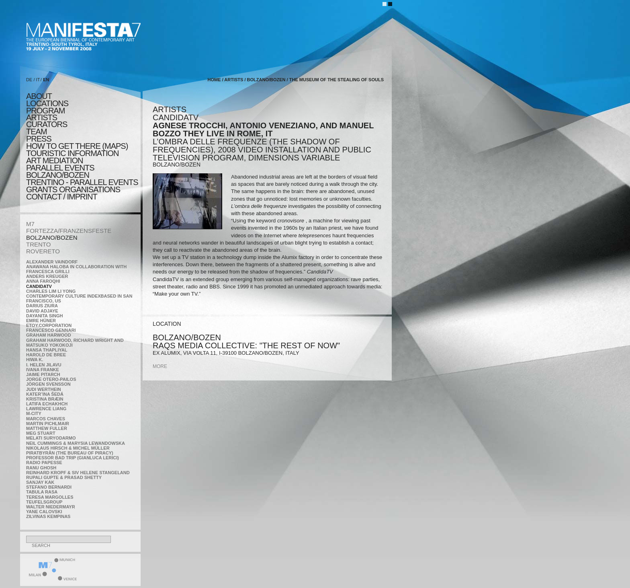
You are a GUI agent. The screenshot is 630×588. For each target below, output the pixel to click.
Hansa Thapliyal (46, 349)
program (45, 110)
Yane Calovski (44, 511)
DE (29, 79)
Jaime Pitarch (43, 374)
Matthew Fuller (46, 428)
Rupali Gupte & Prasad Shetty (64, 477)
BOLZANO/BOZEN (52, 237)
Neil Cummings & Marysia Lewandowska (75, 443)
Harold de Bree (46, 354)
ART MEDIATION (54, 160)
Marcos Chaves (45, 418)
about (39, 96)
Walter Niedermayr (50, 506)
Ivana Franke (42, 369)
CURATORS (46, 124)
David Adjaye (42, 310)
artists (41, 117)
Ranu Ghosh (41, 467)
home (214, 79)
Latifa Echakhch (47, 403)
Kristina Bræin (44, 399)
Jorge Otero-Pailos (51, 379)
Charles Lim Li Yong (51, 291)
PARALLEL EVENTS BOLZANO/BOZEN (60, 171)
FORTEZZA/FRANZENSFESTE (68, 230)
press (38, 138)
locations (47, 103)
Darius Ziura (42, 305)
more (160, 366)
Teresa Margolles (50, 497)
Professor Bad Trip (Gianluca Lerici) (72, 457)
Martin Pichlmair (47, 423)
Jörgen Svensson (48, 384)
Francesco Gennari (51, 330)
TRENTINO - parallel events (82, 182)
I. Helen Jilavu (43, 364)
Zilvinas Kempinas (48, 516)
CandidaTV (39, 286)
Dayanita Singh (44, 315)
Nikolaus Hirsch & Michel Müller (68, 448)
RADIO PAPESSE (44, 462)
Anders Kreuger (47, 276)
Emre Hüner (41, 320)
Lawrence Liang (46, 408)
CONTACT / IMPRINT (61, 196)
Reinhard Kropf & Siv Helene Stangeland (78, 472)
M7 (30, 223)
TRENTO (38, 244)
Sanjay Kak (40, 482)
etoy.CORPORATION (49, 325)
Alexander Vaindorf (52, 261)
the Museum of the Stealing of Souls (336, 79)
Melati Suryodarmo (51, 438)
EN (46, 79)
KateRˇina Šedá (44, 394)
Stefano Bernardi (49, 487)
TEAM (36, 131)
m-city (33, 413)
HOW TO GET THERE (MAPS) (77, 146)
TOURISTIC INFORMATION (72, 153)
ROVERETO (43, 251)
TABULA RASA (41, 491)
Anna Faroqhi (43, 281)
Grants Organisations (73, 189)
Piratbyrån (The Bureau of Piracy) (69, 452)
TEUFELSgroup (44, 502)
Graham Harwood (48, 335)
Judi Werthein (43, 389)
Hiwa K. (34, 359)
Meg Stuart (40, 433)
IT (38, 79)
